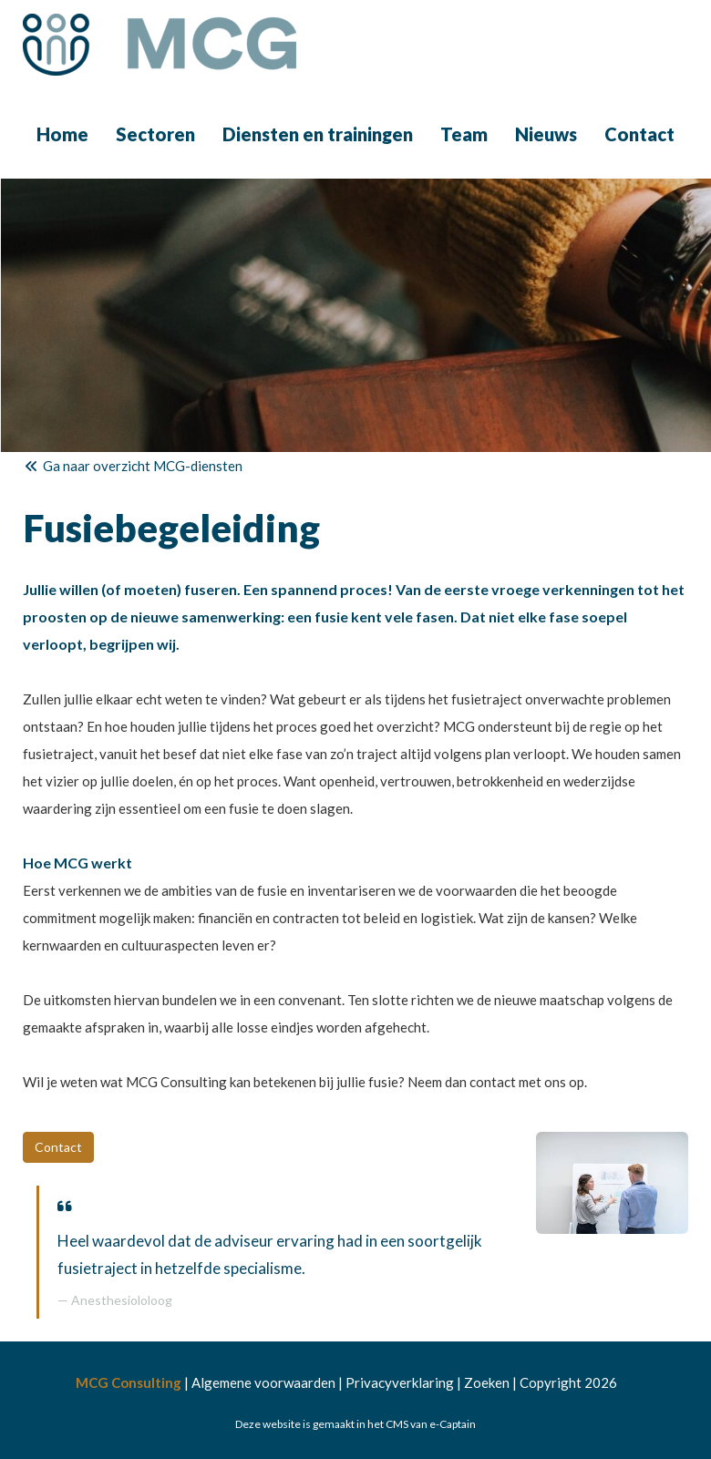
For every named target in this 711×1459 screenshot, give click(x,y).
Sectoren (155, 134)
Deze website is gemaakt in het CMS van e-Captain (355, 1424)
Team (464, 134)
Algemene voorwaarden (263, 1382)
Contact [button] (58, 1147)
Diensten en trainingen (317, 134)
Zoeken (487, 1382)
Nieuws (546, 134)
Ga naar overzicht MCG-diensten (132, 465)
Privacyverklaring (399, 1382)
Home (62, 134)
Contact (639, 134)
